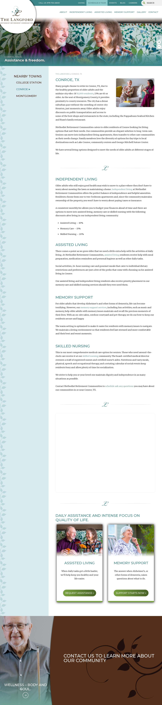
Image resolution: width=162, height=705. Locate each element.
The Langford (62, 74)
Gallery (141, 12)
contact (153, 12)
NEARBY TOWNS (28, 76)
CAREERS (133, 3)
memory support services (93, 307)
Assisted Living (103, 12)
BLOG (122, 3)
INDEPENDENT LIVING (80, 12)
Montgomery (26, 96)
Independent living (122, 189)
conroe (22, 89)
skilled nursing (90, 356)
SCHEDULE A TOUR (97, 3)
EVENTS (113, 3)
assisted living (111, 254)
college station (28, 82)
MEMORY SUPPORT (124, 12)
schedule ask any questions (119, 386)
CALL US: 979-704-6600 (49, 3)
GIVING (81, 3)
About (63, 12)
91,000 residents (85, 93)
